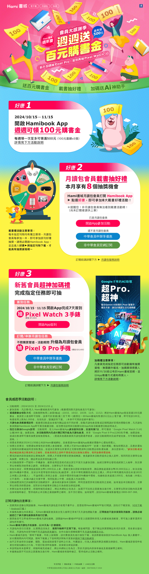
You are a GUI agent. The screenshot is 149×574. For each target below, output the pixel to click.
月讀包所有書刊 (48, 532)
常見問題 (57, 564)
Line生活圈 (90, 564)
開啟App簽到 (47, 324)
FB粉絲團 (78, 564)
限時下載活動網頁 (84, 538)
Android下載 (17, 508)
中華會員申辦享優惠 (98, 236)
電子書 (33, 6)
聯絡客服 (67, 564)
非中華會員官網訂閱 (98, 245)
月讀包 (45, 6)
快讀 (55, 6)
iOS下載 (137, 505)
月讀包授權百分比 (94, 532)
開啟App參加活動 (98, 223)
